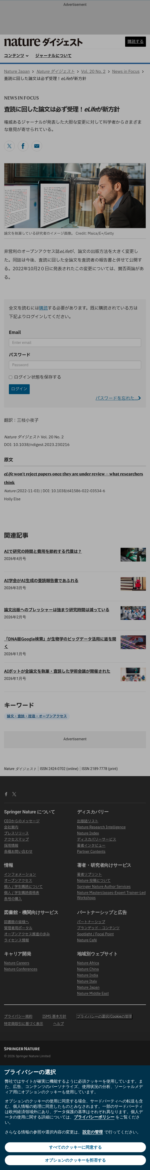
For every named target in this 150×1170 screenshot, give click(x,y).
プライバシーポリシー (94, 1117)
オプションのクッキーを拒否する (75, 1160)
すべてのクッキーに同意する (75, 1147)
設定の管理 (92, 1132)
